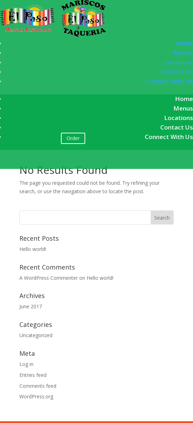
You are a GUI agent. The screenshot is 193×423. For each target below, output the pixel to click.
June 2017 (30, 306)
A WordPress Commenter (48, 277)
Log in (26, 364)
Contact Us (176, 72)
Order (73, 138)
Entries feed (32, 375)
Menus (183, 53)
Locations (178, 62)
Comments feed (37, 386)
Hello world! (32, 249)
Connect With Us (169, 81)
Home (184, 43)
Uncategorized (35, 335)
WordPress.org (36, 396)
